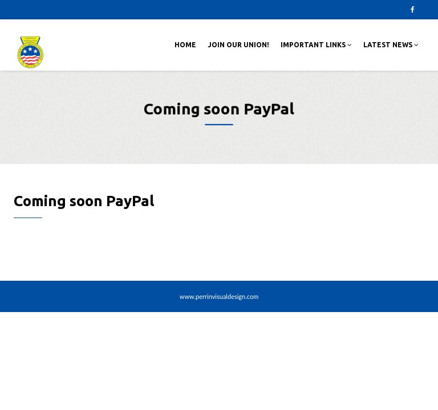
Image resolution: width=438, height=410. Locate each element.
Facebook (412, 9)
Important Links (316, 44)
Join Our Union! (238, 44)
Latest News (391, 44)
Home (185, 44)
